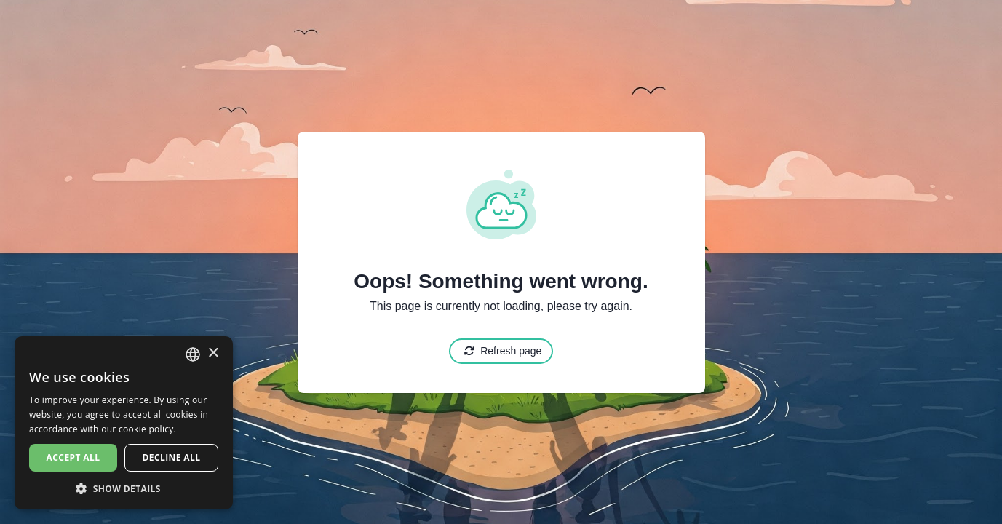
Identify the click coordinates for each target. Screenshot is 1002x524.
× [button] (212, 353)
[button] (123, 488)
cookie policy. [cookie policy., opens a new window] (147, 429)
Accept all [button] (73, 457)
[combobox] (193, 354)
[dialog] (124, 422)
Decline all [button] (172, 457)
